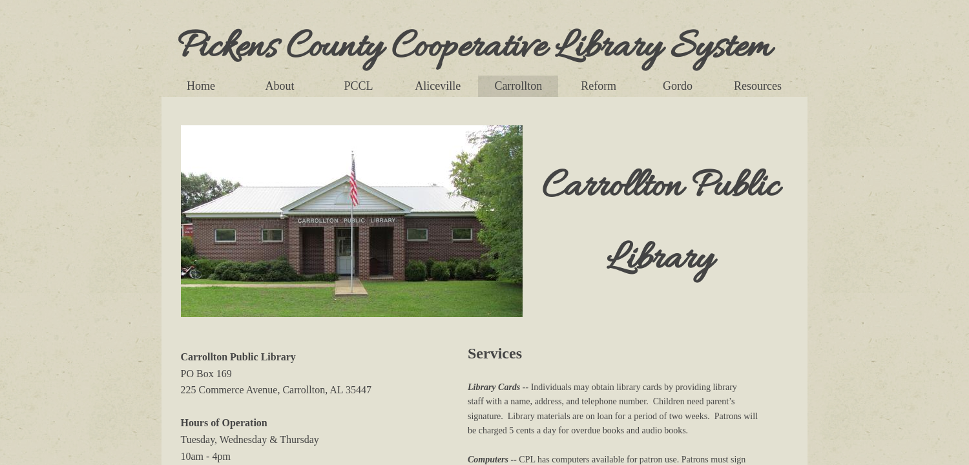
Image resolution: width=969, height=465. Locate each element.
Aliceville (438, 85)
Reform (598, 85)
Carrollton (518, 85)
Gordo (678, 85)
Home (201, 85)
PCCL (358, 85)
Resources (758, 85)
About (280, 85)
